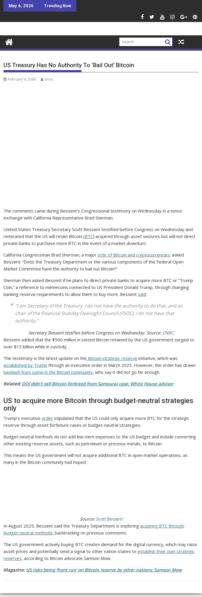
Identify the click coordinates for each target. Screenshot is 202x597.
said (142, 294)
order (47, 418)
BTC (89, 236)
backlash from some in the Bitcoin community (48, 372)
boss (47, 79)
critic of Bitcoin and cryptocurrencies (134, 255)
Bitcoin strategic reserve (112, 358)
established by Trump (25, 365)
